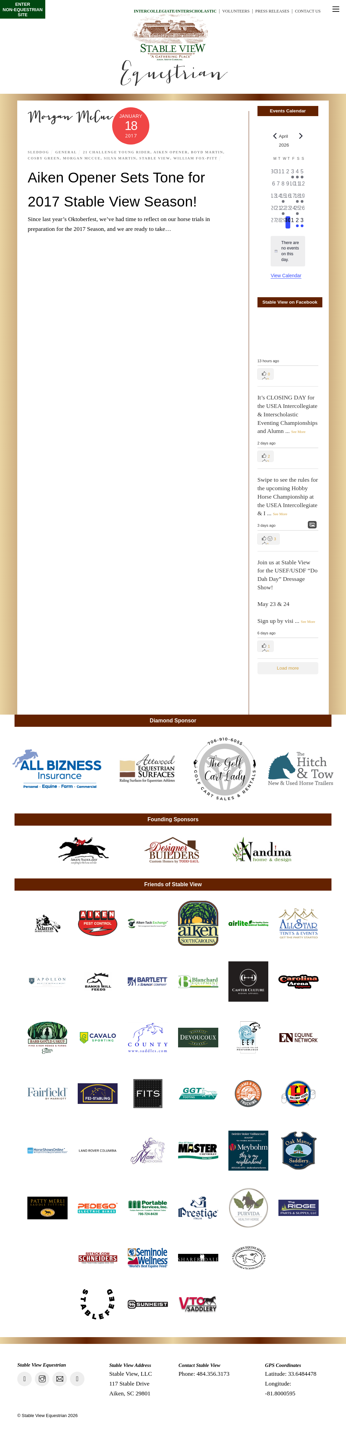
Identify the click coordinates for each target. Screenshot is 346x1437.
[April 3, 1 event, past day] (292, 174)
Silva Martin (124, 158)
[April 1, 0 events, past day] (283, 174)
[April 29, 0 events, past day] (283, 222)
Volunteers (226, 11)
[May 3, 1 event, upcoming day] (302, 222)
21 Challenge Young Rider (120, 152)
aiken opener (176, 152)
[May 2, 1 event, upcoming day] (297, 222)
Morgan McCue (84, 158)
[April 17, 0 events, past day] (292, 198)
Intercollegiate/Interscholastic (158, 11)
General (67, 152)
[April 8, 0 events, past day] (283, 186)
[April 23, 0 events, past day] (288, 210)
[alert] (288, 251)
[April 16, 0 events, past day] (288, 198)
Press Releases (266, 11)
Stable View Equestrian (44, 1415)
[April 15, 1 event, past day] (283, 198)
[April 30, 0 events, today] (288, 222)
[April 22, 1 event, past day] (283, 210)
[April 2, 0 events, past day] (288, 174)
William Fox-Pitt (201, 158)
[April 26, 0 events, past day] (302, 210)
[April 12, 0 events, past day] (302, 186)
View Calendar (286, 275)
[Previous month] (275, 136)
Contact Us (306, 11)
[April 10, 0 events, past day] (292, 186)
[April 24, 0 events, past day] (292, 210)
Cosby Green (44, 158)
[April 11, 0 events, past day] (297, 186)
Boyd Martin (213, 152)
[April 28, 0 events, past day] (278, 222)
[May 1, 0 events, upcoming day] (292, 222)
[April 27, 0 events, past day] (273, 222)
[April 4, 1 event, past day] (297, 174)
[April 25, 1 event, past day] (297, 210)
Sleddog (39, 152)
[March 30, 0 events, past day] (273, 174)
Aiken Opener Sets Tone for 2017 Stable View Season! (121, 200)
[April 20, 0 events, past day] (273, 210)
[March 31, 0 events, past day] (278, 174)
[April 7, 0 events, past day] (278, 186)
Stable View (159, 158)
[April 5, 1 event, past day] (302, 174)
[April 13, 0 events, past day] (273, 198)
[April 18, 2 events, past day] (297, 198)
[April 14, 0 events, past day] (278, 198)
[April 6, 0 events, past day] (273, 186)
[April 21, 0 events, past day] (278, 210)
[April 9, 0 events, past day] (288, 186)
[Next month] (301, 136)
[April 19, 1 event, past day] (302, 198)
